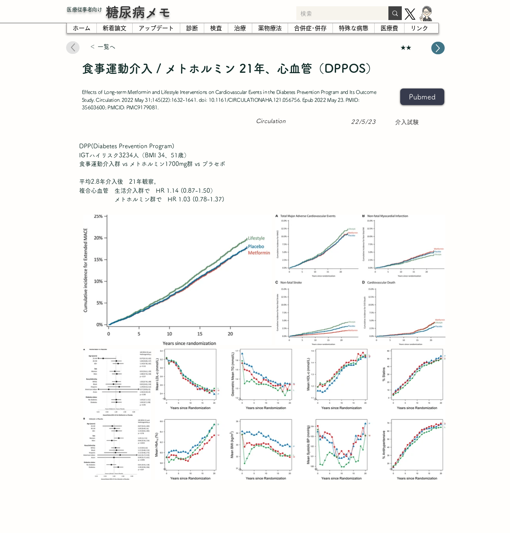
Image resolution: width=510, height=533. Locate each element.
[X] (410, 14)
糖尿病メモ (138, 12)
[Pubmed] (422, 97)
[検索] (336, 14)
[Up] (438, 48)
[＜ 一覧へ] (118, 47)
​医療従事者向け (84, 9)
